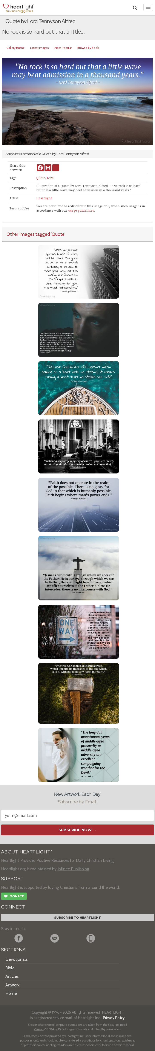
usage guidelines (81, 210)
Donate (14, 897)
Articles (11, 976)
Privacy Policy (114, 1017)
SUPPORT (12, 878)
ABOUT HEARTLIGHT (26, 852)
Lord (50, 178)
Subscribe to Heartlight (77, 918)
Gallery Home (15, 48)
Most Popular (63, 48)
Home (11, 993)
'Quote (58, 234)
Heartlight (44, 198)
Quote (40, 178)
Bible (9, 967)
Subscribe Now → (77, 830)
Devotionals (16, 959)
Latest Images (39, 48)
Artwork (12, 985)
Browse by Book (88, 48)
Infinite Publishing (73, 868)
